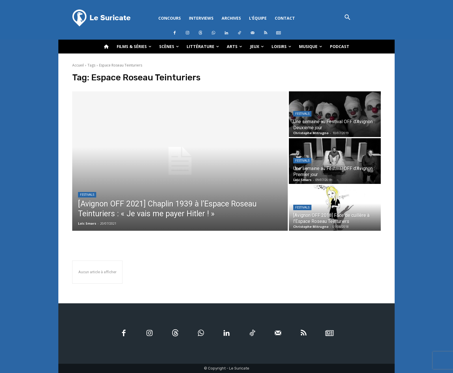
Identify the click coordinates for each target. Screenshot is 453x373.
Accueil (78, 65)
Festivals (87, 194)
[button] (347, 17)
